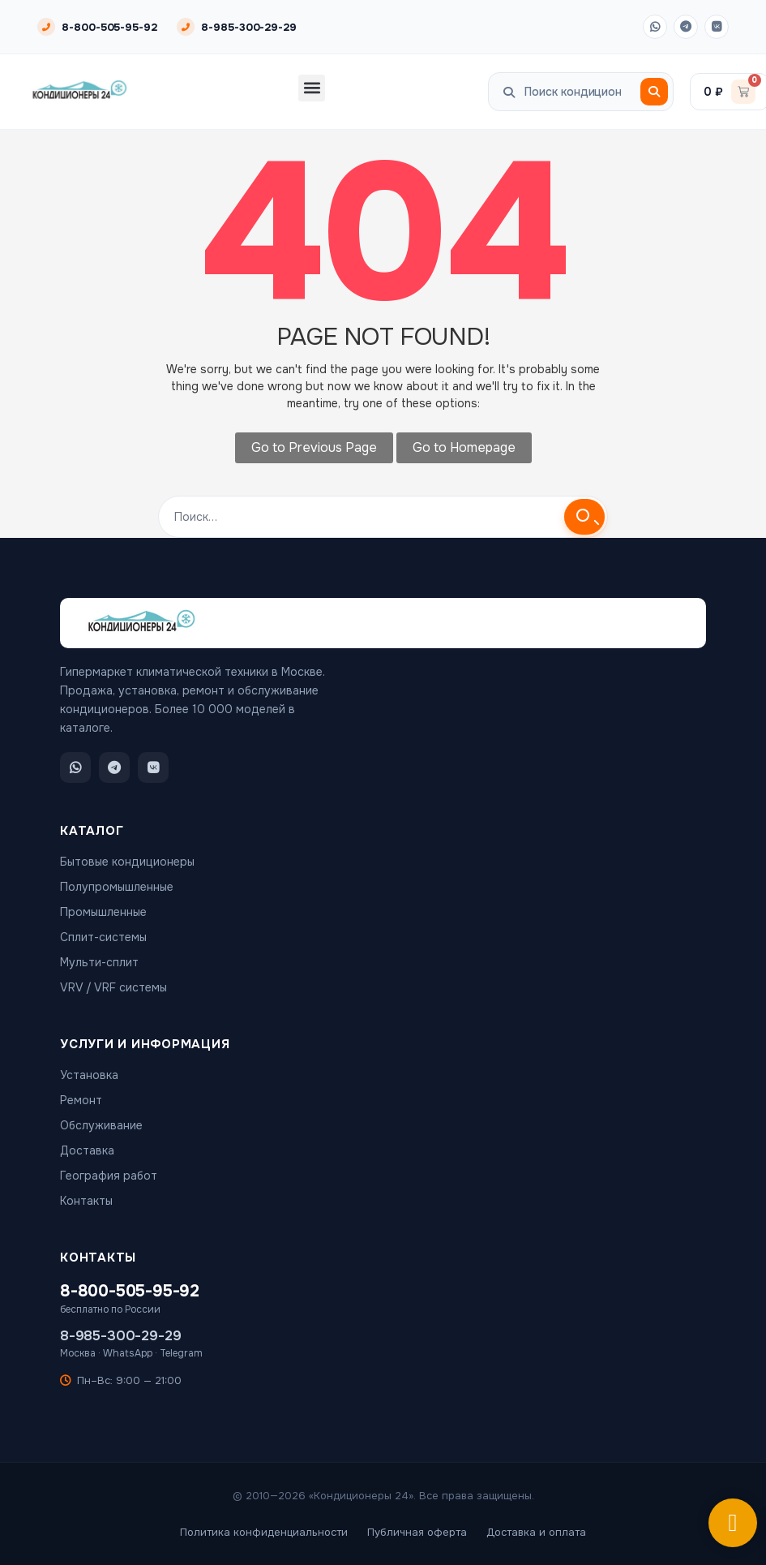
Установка (89, 1075)
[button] (311, 88)
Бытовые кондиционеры (127, 861)
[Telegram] (686, 27)
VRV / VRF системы (113, 987)
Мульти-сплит (99, 962)
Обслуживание (101, 1125)
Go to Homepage (464, 447)
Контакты (86, 1200)
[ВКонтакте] (716, 27)
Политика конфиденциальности (264, 1532)
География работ (108, 1175)
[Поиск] (654, 91)
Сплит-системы (103, 937)
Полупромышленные (116, 886)
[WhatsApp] (655, 27)
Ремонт (81, 1100)
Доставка (87, 1150)
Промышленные (103, 912)
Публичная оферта (417, 1532)
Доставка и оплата (536, 1532)
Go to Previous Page (314, 447)
